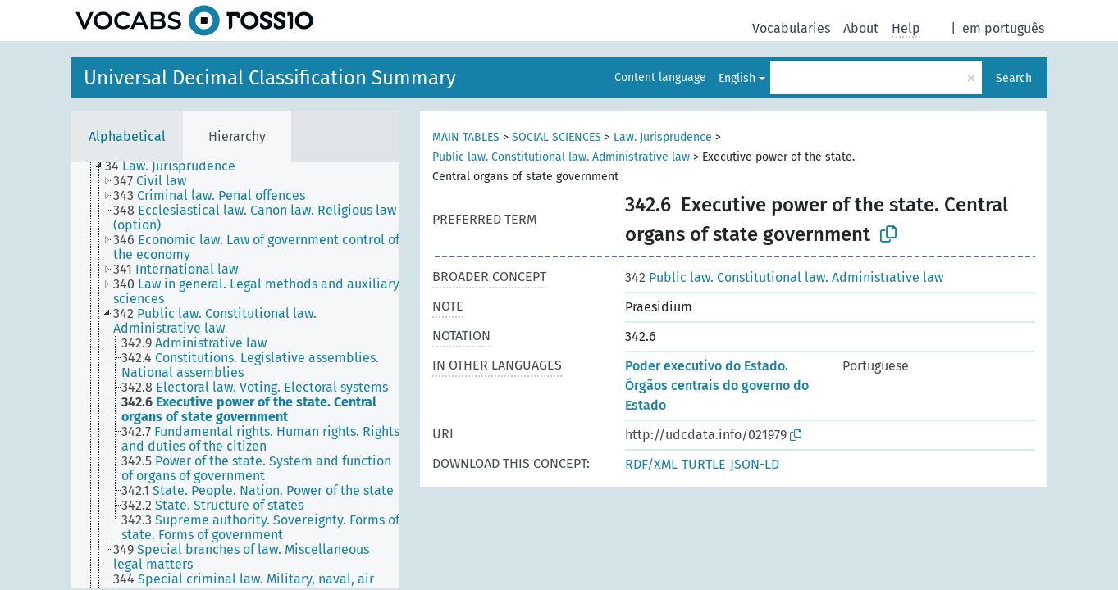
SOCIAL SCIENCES (556, 137)
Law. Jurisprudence (663, 137)
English (737, 78)
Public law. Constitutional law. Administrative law (561, 157)
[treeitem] (177, 166)
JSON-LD (754, 464)
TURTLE (704, 464)
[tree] (235, 375)
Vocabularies (791, 28)
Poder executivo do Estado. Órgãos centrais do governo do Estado (717, 385)
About (860, 28)
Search (1014, 78)
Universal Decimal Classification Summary (270, 77)
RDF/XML (651, 464)
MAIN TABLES (466, 137)
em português (1003, 28)
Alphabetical (127, 136)
